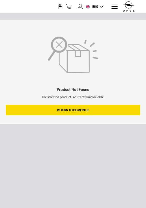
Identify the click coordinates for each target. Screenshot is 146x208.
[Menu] (114, 7)
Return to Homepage (73, 110)
